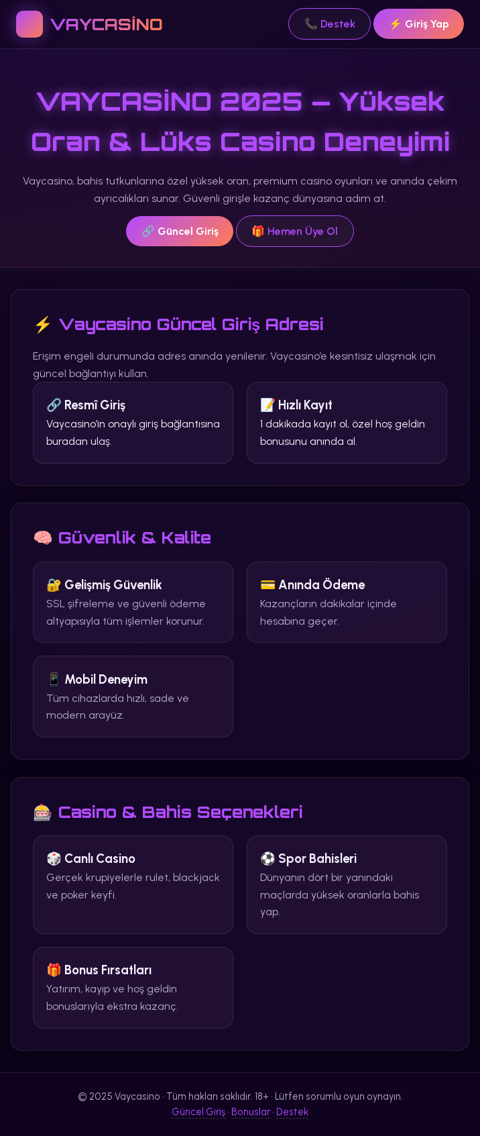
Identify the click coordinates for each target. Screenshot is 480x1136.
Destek (292, 1112)
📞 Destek (329, 23)
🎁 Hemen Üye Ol (294, 231)
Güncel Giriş (198, 1112)
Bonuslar (250, 1112)
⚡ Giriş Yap (419, 23)
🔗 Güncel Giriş (180, 231)
